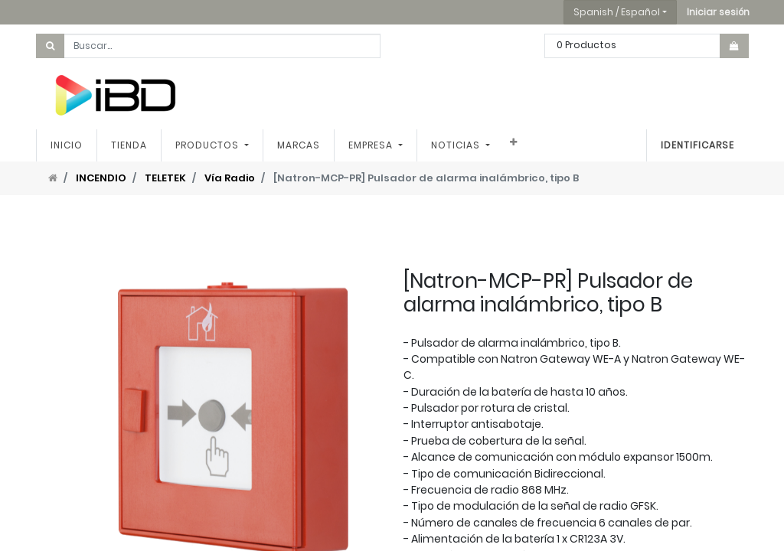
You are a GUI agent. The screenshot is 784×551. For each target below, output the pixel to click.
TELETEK (165, 178)
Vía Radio (229, 178)
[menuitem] (66, 145)
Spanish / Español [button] (616, 11)
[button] (718, 12)
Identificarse (697, 145)
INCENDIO (101, 178)
